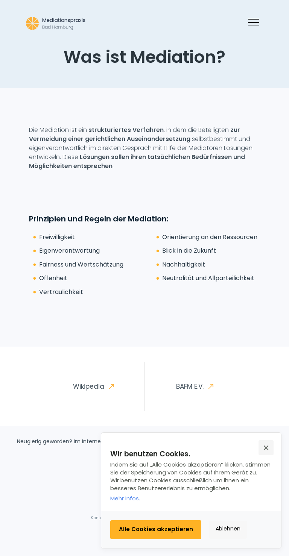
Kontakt (99, 518)
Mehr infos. (125, 498)
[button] (266, 447)
